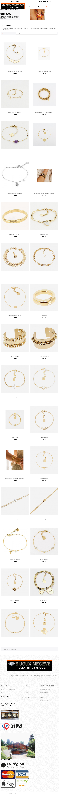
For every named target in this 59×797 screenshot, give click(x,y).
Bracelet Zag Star (44, 600)
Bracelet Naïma (44, 397)
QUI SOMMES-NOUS (45, 689)
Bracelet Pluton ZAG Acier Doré (15, 71)
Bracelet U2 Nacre (44, 234)
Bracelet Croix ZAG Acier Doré (14, 112)
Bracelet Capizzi (14, 397)
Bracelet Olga (15, 437)
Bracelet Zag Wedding (15, 559)
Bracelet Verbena (15, 275)
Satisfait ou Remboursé (45, 697)
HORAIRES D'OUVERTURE (27, 695)
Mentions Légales (44, 692)
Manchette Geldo (15, 356)
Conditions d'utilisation (45, 695)
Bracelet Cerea (44, 437)
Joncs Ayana (44, 315)
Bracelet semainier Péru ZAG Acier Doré (44, 112)
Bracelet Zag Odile (15, 641)
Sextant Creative (17, 793)
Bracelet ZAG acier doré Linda (44, 71)
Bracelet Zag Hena (44, 519)
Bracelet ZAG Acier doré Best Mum (44, 153)
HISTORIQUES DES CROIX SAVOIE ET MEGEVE (29, 698)
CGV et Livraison (24, 692)
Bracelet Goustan (44, 275)
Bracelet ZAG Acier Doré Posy (14, 315)
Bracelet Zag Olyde (14, 519)
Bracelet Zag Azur (44, 478)
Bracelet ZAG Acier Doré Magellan (14, 193)
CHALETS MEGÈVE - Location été (9, 759)
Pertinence (37, 33)
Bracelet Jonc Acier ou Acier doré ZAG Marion (44, 193)
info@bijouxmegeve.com (6, 700)
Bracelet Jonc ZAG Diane (14, 234)
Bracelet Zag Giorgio (44, 641)
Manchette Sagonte (44, 356)
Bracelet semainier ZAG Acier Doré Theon (14, 478)
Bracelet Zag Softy (44, 559)
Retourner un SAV (44, 700)
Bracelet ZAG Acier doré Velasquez (15, 153)
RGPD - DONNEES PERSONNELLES (29, 701)
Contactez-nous (24, 689)
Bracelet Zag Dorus (14, 600)
